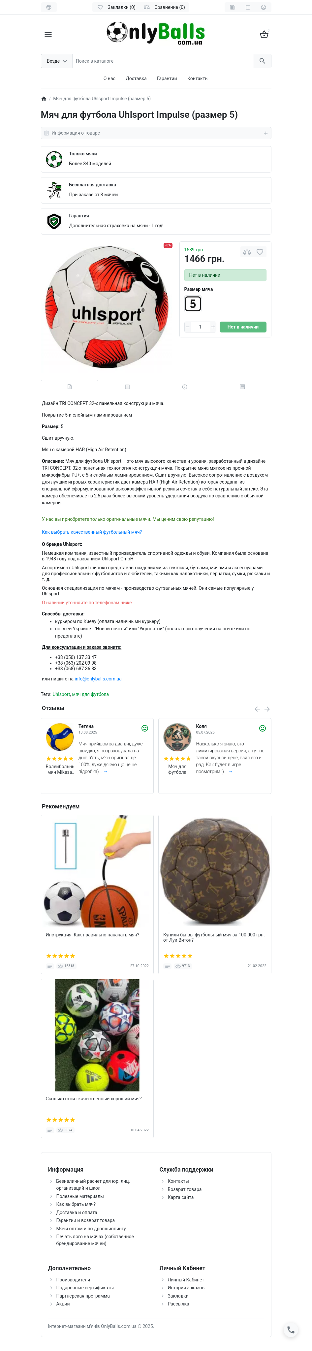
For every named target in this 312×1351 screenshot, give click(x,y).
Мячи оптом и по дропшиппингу (91, 1228)
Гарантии (167, 78)
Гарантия (79, 215)
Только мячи (83, 153)
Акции (63, 1303)
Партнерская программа (83, 1296)
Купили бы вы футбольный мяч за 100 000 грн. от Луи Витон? (214, 937)
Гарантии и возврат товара (85, 1220)
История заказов (186, 1287)
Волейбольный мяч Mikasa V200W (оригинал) (60, 769)
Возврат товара (185, 1189)
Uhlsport (61, 694)
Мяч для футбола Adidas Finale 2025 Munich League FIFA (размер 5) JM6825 (177, 769)
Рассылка (178, 1303)
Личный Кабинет (186, 1279)
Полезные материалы (80, 1196)
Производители (73, 1279)
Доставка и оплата (76, 1212)
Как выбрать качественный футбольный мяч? (92, 532)
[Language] (49, 7)
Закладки (178, 1296)
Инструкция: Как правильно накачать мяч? (93, 934)
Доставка (136, 78)
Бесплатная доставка (92, 184)
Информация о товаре (156, 133)
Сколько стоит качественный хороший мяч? (94, 1098)
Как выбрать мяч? (76, 1204)
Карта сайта (181, 1197)
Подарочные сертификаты (85, 1287)
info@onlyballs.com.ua (98, 678)
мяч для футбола (90, 694)
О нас (109, 78)
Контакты (197, 78)
